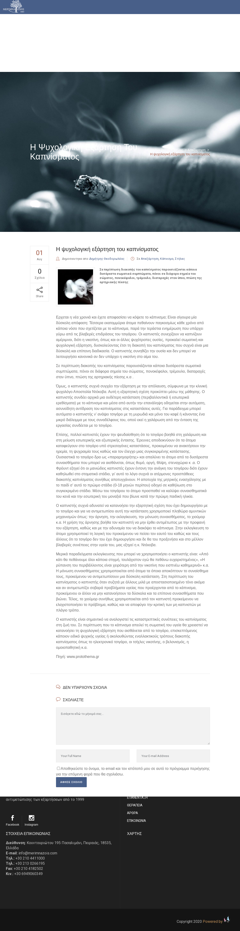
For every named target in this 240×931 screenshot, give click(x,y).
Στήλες (178, 150)
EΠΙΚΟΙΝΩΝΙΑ (136, 821)
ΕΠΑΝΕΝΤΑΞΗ (137, 797)
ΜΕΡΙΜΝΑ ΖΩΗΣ (157, 150)
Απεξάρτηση (197, 150)
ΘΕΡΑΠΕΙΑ (134, 805)
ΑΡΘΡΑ (132, 813)
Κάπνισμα (166, 258)
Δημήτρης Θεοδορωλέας (106, 258)
